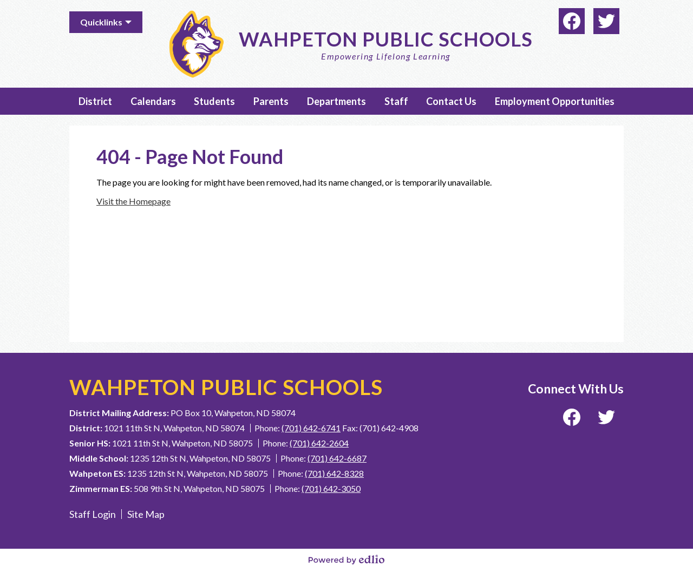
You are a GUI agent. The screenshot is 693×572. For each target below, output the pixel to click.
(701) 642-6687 (337, 458)
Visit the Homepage (133, 201)
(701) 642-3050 (331, 488)
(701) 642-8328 (334, 473)
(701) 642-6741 (311, 428)
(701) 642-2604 (319, 443)
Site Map (146, 514)
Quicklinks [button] (101, 22)
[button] (95, 101)
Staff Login (92, 514)
